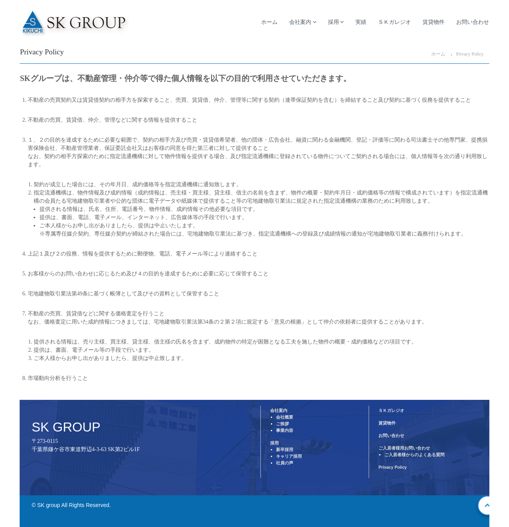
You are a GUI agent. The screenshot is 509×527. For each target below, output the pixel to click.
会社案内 (300, 22)
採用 (333, 22)
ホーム (269, 22)
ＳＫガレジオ (394, 22)
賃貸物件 (433, 22)
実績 (360, 22)
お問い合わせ (472, 22)
